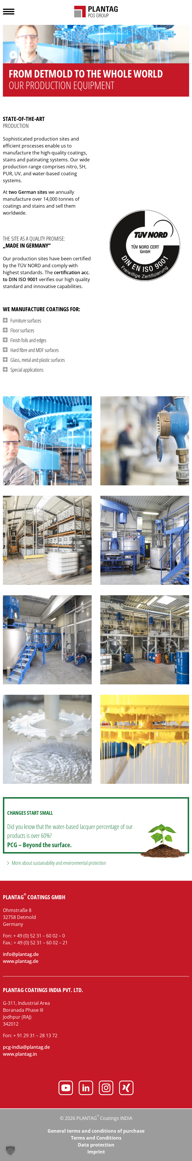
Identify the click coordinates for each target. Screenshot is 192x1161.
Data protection (96, 1145)
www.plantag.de (20, 961)
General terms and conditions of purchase (96, 1131)
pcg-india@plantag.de (26, 1047)
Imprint (96, 1152)
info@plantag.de (21, 954)
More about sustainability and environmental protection (59, 862)
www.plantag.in (20, 1054)
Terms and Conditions (96, 1138)
